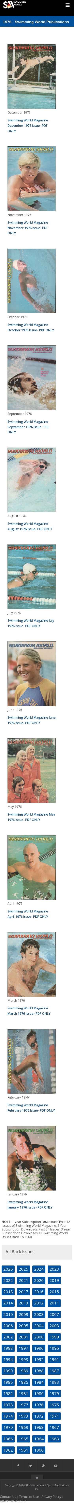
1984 (39, 1382)
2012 (39, 1303)
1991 (54, 1359)
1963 (54, 1438)
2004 (39, 1325)
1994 (8, 1359)
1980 (39, 1393)
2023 (54, 1269)
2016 (39, 1291)
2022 (8, 1280)
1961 (23, 1450)
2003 (54, 1325)
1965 (23, 1438)
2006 (8, 1325)
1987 (54, 1370)
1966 (8, 1438)
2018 (8, 1291)
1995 (54, 1348)
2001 (23, 1337)
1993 (23, 1359)
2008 (39, 1314)
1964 (39, 1438)
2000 (39, 1337)
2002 (8, 1337)
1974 (8, 1416)
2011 (54, 1303)
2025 (23, 1269)
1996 (39, 1348)
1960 (39, 1450)
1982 (8, 1393)
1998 (8, 1348)
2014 (8, 1303)
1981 (23, 1393)
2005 (23, 1325)
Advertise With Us (13, 1501)
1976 (39, 1404)
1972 (39, 1416)
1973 (23, 1416)
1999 (54, 1337)
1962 (8, 1450)
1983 (54, 1382)
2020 (39, 1280)
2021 (23, 1280)
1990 (8, 1370)
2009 (23, 1314)
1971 (54, 1416)
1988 (39, 1370)
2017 (23, 1291)
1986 (8, 1382)
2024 (39, 1269)
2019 (54, 1280)
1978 (8, 1404)
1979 (54, 1393)
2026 (8, 1269)
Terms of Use (29, 1496)
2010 (8, 1314)
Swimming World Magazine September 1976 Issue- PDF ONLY (28, 426)
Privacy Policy (51, 1496)
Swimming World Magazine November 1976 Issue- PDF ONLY (27, 227)
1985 (23, 1382)
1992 (39, 1359)
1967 (54, 1427)
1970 (8, 1427)
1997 (23, 1348)
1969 (23, 1427)
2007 (54, 1314)
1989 (23, 1370)
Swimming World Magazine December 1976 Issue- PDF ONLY (27, 125)
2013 (23, 1303)
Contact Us (8, 1496)
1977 (23, 1404)
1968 (39, 1427)
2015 (54, 1291)
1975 (54, 1404)
